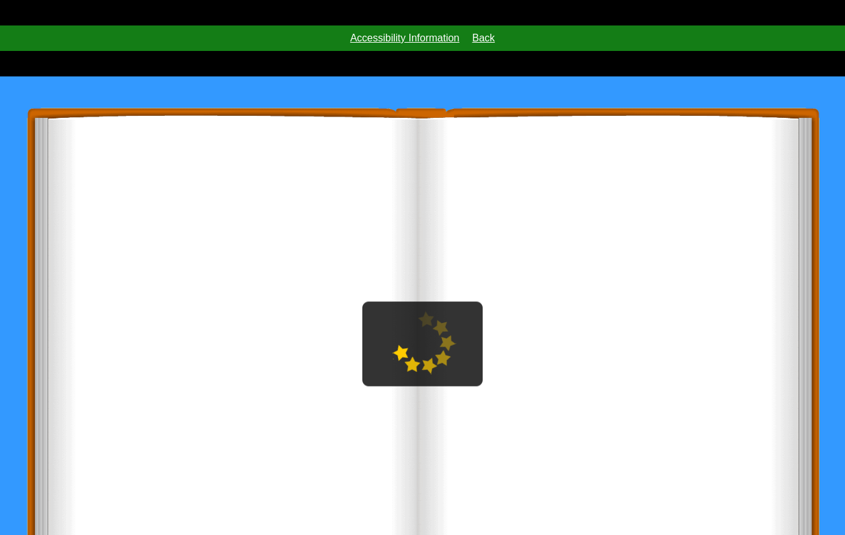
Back (483, 37)
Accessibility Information (405, 37)
